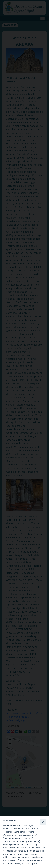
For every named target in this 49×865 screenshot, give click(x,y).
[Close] (43, 822)
